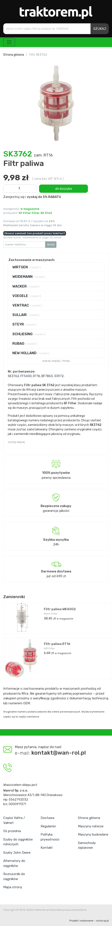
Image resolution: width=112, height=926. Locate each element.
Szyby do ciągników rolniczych (18, 842)
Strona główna (13, 55)
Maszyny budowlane (93, 834)
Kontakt (47, 848)
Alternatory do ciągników (14, 863)
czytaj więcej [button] (16, 442)
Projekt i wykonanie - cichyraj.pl (89, 920)
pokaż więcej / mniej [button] (56, 360)
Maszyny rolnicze (91, 826)
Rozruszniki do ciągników (14, 876)
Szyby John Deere (17, 853)
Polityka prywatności (50, 837)
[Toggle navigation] (9, 42)
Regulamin (48, 826)
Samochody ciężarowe (87, 845)
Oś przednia (12, 831)
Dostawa (47, 818)
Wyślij (50, 244)
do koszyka (63, 189)
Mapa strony (12, 887)
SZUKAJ (99, 29)
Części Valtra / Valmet (14, 820)
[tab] (56, 267)
